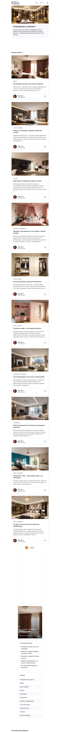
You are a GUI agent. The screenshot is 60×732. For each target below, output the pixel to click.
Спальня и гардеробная (19, 228)
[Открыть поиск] (36, 3)
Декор (15, 81)
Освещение (23, 694)
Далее (32, 547)
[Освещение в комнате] (30, 22)
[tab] (20, 635)
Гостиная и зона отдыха (19, 374)
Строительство (24, 708)
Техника (15, 178)
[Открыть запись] (30, 77)
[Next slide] (45, 18)
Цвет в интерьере (18, 473)
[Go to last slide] (15, 18)
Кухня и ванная (17, 279)
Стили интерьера (17, 127)
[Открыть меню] (48, 3)
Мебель (22, 690)
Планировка (16, 422)
